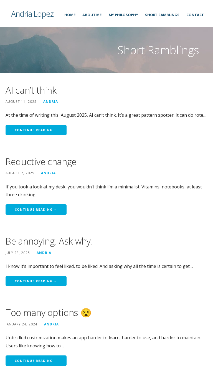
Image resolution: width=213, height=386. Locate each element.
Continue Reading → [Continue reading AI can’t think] (36, 130)
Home (69, 14)
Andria (50, 101)
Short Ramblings (162, 14)
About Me (92, 14)
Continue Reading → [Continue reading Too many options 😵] (36, 360)
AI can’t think (31, 90)
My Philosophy (123, 14)
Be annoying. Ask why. (49, 241)
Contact (195, 14)
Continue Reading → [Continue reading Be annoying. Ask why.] (36, 281)
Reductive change (41, 161)
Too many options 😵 (49, 312)
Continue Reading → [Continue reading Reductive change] (36, 209)
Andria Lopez (32, 13)
